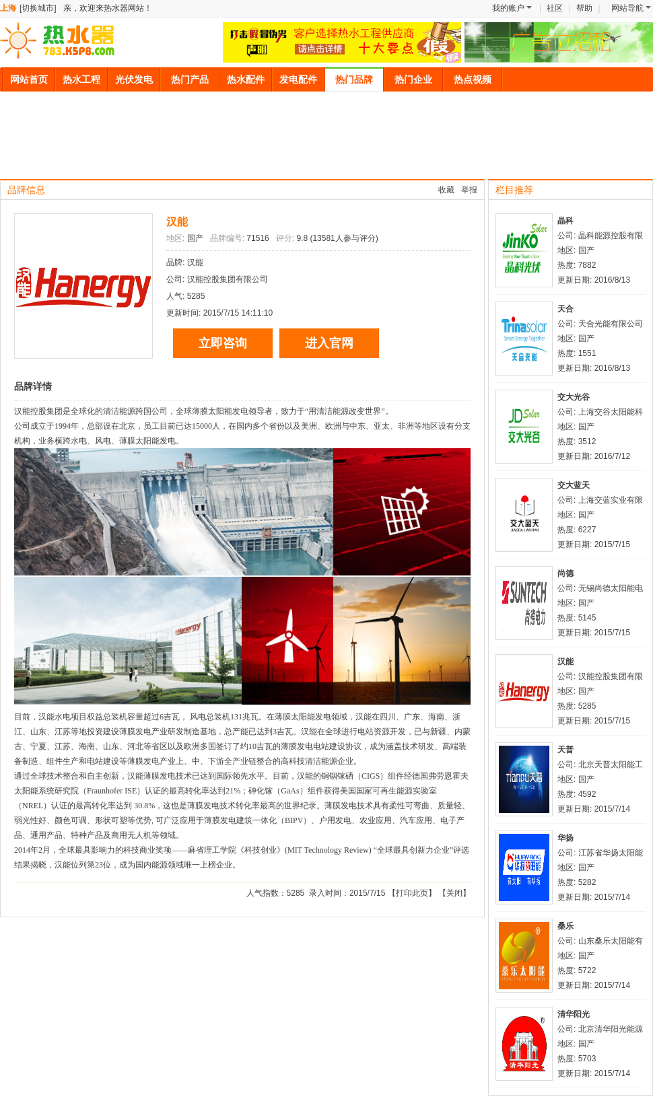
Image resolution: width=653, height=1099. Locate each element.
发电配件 (298, 79)
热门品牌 (354, 79)
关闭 (454, 893)
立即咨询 (223, 343)
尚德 (565, 573)
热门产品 (190, 79)
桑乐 (565, 926)
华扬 (565, 838)
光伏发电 (134, 79)
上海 (8, 8)
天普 (565, 749)
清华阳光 (573, 1014)
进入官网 (329, 343)
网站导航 (631, 8)
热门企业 (413, 79)
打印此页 (412, 893)
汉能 (177, 221)
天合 (565, 309)
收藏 (446, 189)
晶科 (565, 220)
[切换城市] (38, 8)
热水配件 (246, 79)
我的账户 (512, 8)
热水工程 (81, 79)
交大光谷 (573, 397)
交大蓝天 (573, 485)
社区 (555, 8)
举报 (469, 189)
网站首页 (29, 79)
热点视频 (472, 79)
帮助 (584, 8)
